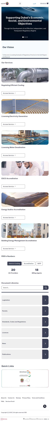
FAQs (2, 401)
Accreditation (29, 263)
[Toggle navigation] (20, 3)
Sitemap (18, 398)
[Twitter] (44, 406)
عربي (34, 3)
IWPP (39, 263)
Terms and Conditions (38, 398)
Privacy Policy (26, 398)
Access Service (8, 93)
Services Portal (10, 401)
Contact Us (11, 398)
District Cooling (14, 263)
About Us (3, 398)
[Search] (45, 288)
